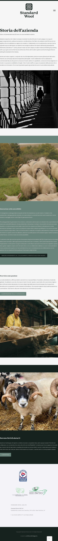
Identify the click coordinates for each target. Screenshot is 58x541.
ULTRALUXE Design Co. (32, 536)
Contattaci (5, 454)
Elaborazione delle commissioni (13, 294)
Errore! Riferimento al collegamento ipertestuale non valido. (24, 255)
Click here (10, 288)
